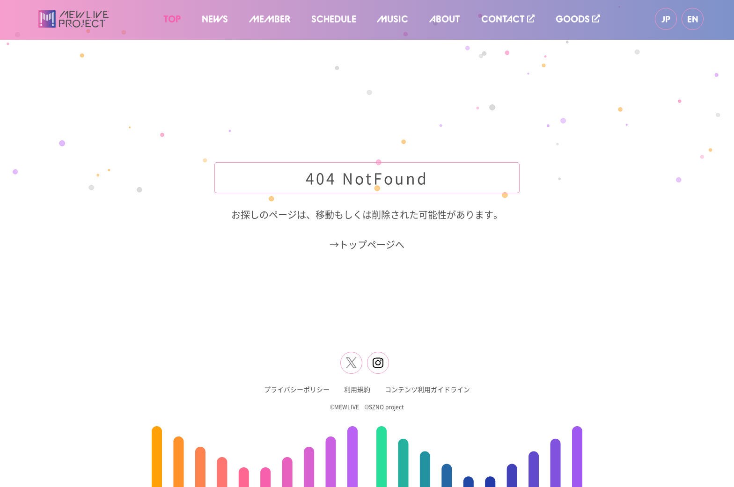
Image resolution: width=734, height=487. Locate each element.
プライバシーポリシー (297, 389)
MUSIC (392, 19)
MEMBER (269, 19)
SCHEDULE (333, 19)
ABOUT (444, 19)
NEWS (215, 19)
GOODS (578, 19)
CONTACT (508, 19)
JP (665, 19)
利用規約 (357, 389)
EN (692, 19)
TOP (172, 19)
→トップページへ (367, 244)
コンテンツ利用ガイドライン (427, 389)
